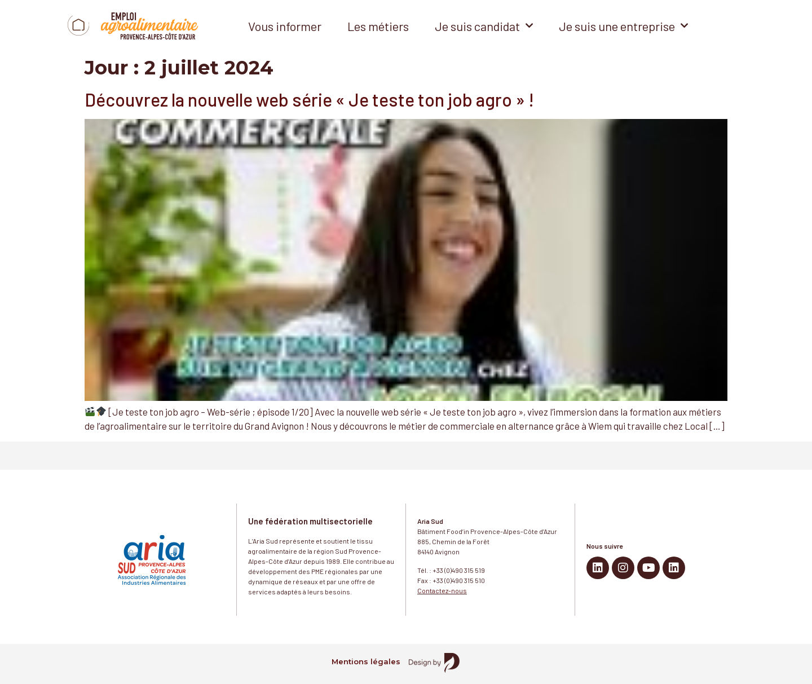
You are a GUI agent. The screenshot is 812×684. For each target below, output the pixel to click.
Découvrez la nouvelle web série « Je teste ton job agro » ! (309, 99)
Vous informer (284, 26)
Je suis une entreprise (623, 26)
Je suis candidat (484, 26)
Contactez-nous (442, 590)
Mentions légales (366, 661)
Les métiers (378, 26)
